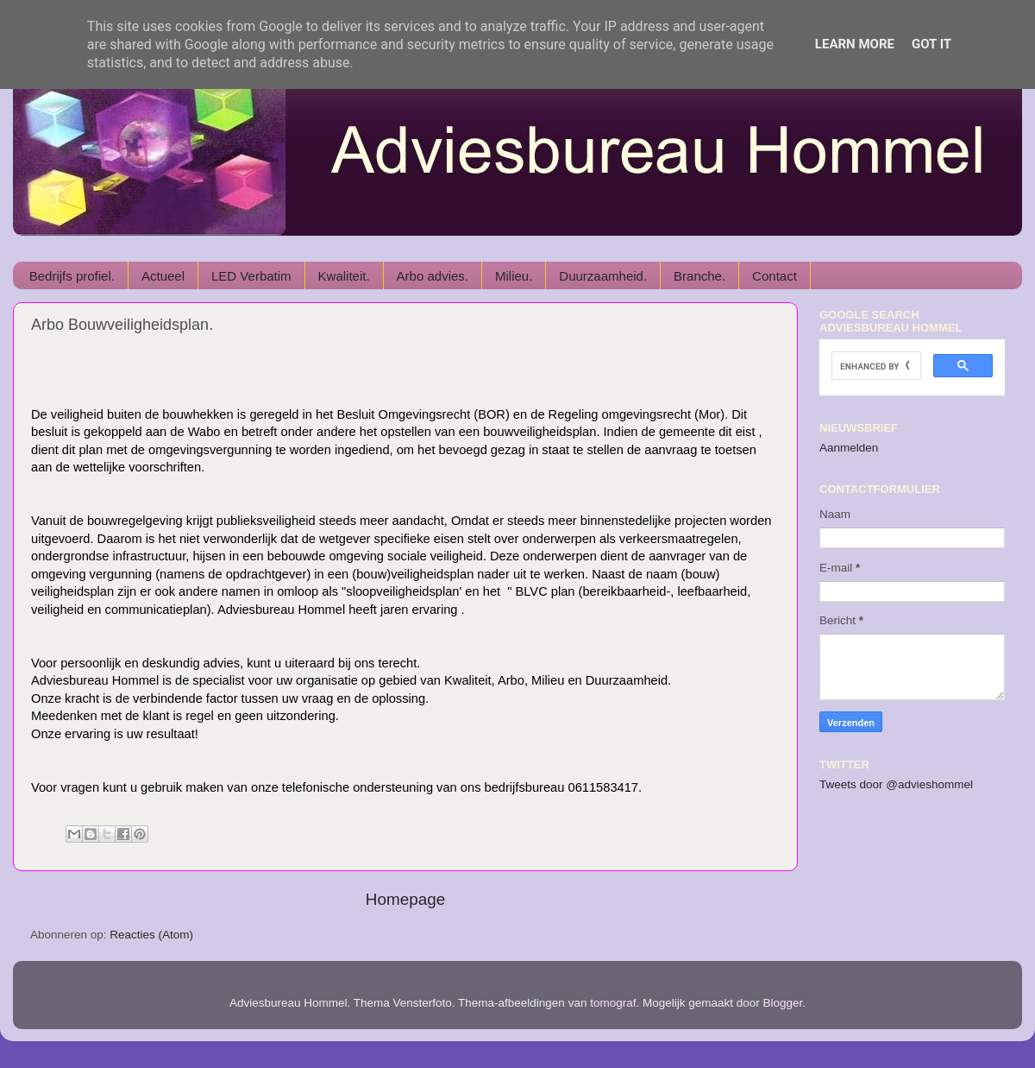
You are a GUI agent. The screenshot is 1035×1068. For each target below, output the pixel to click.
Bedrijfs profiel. (72, 276)
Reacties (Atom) (151, 934)
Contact (774, 276)
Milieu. (513, 276)
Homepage (405, 899)
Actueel (163, 276)
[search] (874, 366)
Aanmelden (848, 447)
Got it (931, 44)
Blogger (783, 1002)
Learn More (854, 44)
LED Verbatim (251, 276)
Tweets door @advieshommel (896, 784)
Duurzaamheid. (603, 276)
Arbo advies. (432, 276)
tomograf (613, 1002)
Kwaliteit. (344, 276)
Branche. (699, 276)
